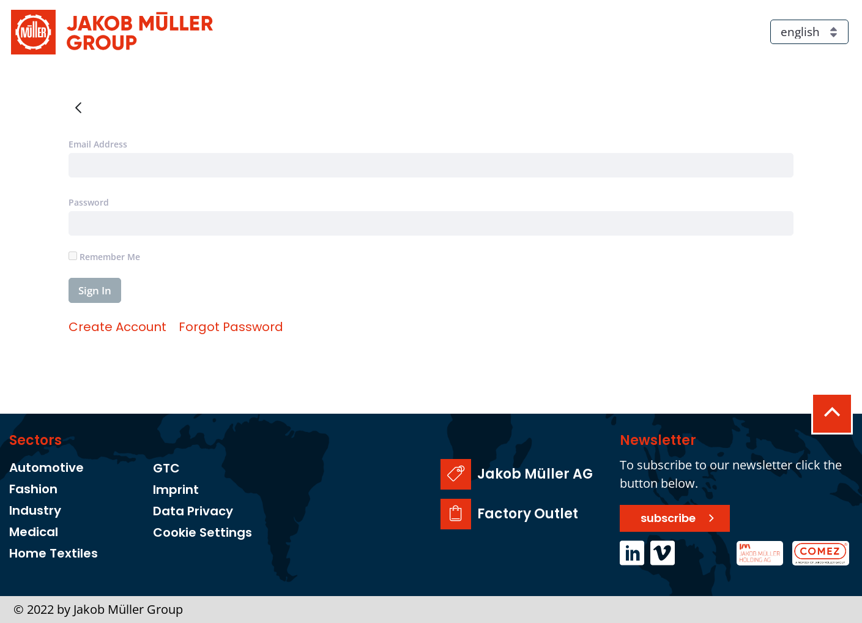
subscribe (668, 518)
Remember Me (104, 257)
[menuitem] (117, 326)
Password (89, 202)
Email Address (98, 144)
